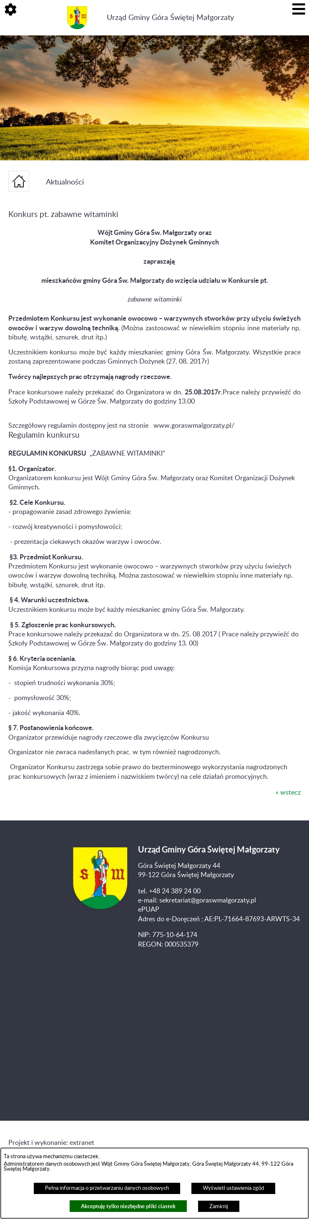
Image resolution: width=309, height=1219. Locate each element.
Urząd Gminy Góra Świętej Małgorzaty (170, 17)
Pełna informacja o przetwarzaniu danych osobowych (107, 1188)
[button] (10, 10)
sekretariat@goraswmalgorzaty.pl (207, 900)
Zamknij (218, 1206)
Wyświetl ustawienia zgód (233, 1188)
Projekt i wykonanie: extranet (51, 1142)
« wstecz (288, 792)
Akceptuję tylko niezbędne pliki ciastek (128, 1206)
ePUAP (148, 909)
